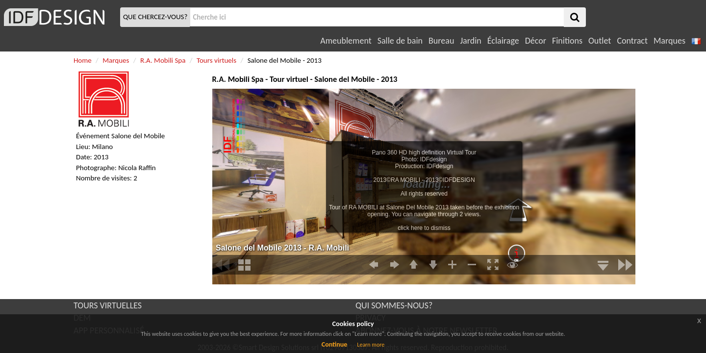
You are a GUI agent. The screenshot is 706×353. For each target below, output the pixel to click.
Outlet (599, 40)
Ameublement (345, 40)
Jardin (470, 40)
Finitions (567, 40)
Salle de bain (400, 40)
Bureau (441, 40)
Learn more (370, 344)
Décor (535, 40)
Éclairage (503, 40)
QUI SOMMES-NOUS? (393, 305)
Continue (335, 344)
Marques (669, 40)
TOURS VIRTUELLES (108, 305)
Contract (632, 40)
